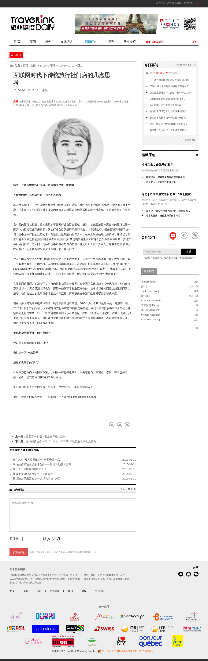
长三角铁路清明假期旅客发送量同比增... (170, 80)
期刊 (33, 65)
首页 (25, 65)
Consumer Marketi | (151, 300)
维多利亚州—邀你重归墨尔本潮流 (163, 215)
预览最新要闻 (187, 257)
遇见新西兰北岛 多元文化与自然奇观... (169, 130)
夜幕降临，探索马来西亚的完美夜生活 (165, 177)
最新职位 (149, 271)
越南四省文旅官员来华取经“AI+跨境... (169, 117)
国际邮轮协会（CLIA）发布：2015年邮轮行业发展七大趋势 (61, 441)
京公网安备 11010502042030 (114, 651)
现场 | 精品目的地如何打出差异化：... (169, 124)
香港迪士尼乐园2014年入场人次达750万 (37, 478)
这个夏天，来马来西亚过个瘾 (161, 182)
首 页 (12, 591)
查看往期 (190, 140)
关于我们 (99, 591)
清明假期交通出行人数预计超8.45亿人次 (170, 92)
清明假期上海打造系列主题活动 (165, 105)
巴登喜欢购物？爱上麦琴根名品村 (46, 436)
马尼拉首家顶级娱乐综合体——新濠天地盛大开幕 (42, 464)
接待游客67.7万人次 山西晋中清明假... (169, 111)
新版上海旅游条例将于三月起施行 (33, 473)
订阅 (188, 251)
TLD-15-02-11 (66, 65)
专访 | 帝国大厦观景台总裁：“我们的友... (167, 194)
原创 (39, 591)
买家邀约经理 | (148, 281)
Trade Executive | (150, 291)
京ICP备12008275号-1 (144, 651)
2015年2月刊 (47, 65)
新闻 (26, 591)
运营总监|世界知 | (150, 305)
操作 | (144, 286)
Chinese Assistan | (150, 315)
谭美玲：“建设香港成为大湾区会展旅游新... (168, 211)
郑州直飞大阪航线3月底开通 (29, 469)
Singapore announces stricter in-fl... (167, 99)
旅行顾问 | (146, 296)
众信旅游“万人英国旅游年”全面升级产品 (36, 459)
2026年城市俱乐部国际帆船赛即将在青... (170, 86)
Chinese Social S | (150, 319)
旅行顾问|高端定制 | (151, 310)
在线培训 (54, 591)
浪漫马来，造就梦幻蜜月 (157, 164)
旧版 (84, 591)
